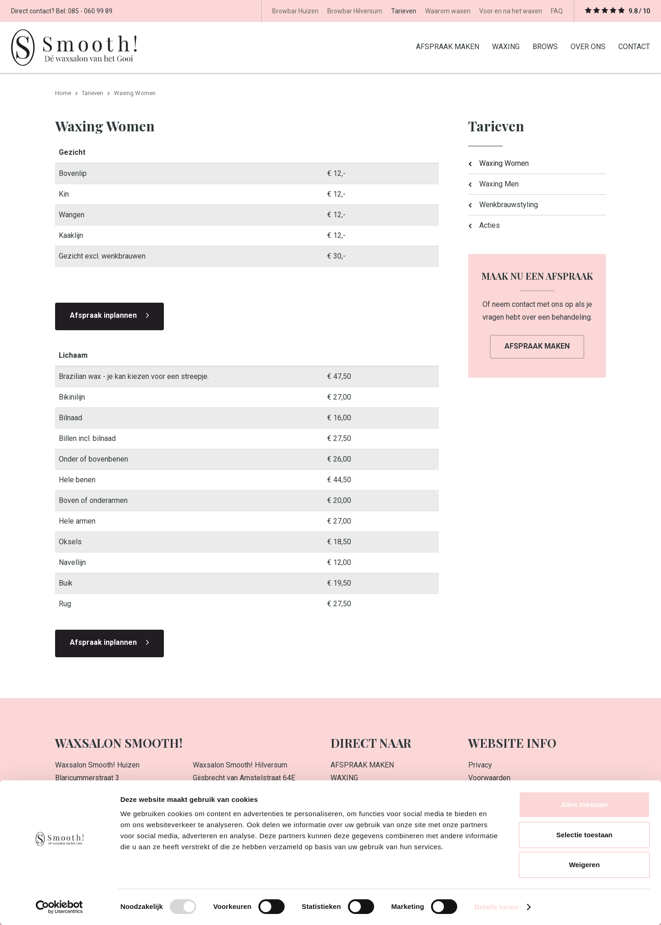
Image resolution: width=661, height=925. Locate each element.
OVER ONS (588, 46)
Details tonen (496, 907)
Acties (489, 224)
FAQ (557, 11)
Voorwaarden (489, 777)
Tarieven (403, 11)
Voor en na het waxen (510, 11)
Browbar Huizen (295, 11)
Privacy (480, 764)
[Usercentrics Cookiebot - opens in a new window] (59, 907)
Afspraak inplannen (103, 314)
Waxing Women (504, 162)
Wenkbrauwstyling (508, 204)
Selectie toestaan (584, 835)
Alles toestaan (584, 804)
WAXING (506, 46)
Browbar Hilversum (354, 11)
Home (63, 92)
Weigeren (584, 865)
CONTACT (634, 46)
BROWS (545, 46)
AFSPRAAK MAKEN (447, 46)
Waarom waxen (448, 11)
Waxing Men (499, 183)
